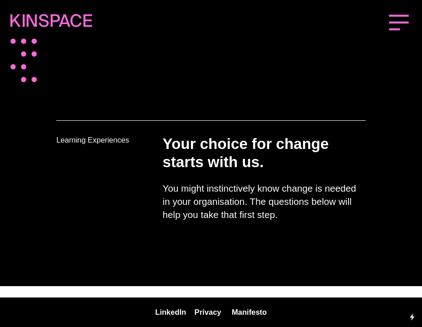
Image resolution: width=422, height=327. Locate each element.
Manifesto (249, 312)
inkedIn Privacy (190, 312)
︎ (398, 23)
